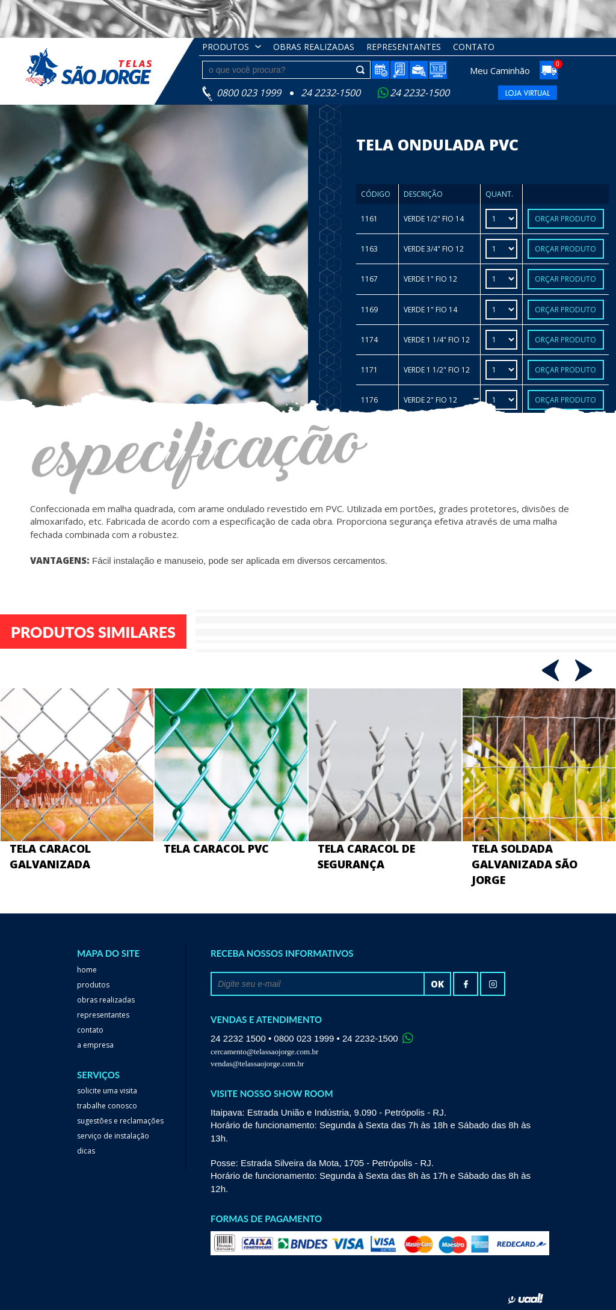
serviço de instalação (113, 1136)
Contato (473, 46)
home (87, 970)
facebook (465, 984)
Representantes (403, 46)
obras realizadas (313, 46)
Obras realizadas (106, 1000)
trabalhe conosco (107, 1106)
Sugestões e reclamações (120, 1121)
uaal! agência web (525, 1298)
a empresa (95, 1045)
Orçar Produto (565, 219)
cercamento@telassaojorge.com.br (264, 1051)
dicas (86, 1151)
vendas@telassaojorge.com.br (257, 1063)
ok (437, 984)
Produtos (225, 46)
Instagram (492, 984)
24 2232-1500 (419, 92)
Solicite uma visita (107, 1091)
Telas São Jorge (97, 67)
